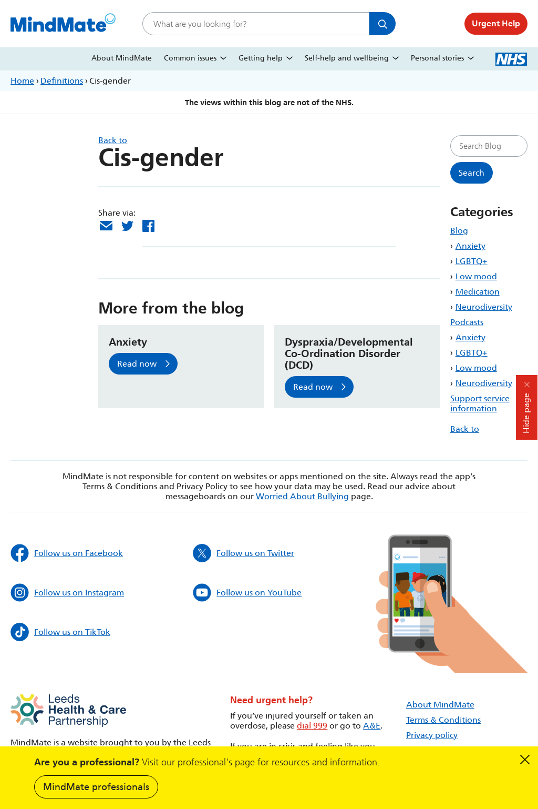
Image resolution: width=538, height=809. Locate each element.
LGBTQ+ (472, 261)
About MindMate (121, 58)
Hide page (526, 413)
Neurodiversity (484, 307)
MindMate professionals (96, 787)
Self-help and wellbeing (347, 58)
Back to (464, 429)
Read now (137, 364)
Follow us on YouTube (247, 592)
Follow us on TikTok (60, 632)
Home (22, 81)
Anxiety (470, 246)
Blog (459, 231)
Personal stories (437, 58)
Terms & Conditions (443, 720)
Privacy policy (432, 735)
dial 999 (312, 726)
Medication (478, 292)
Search (382, 23)
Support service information (480, 403)
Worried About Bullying (302, 496)
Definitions (61, 81)
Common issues (190, 58)
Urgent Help (496, 23)
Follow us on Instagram (67, 592)
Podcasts (466, 322)
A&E (371, 726)
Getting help (261, 58)
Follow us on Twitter (243, 553)
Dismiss (525, 759)
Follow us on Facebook (67, 553)
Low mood (476, 276)
